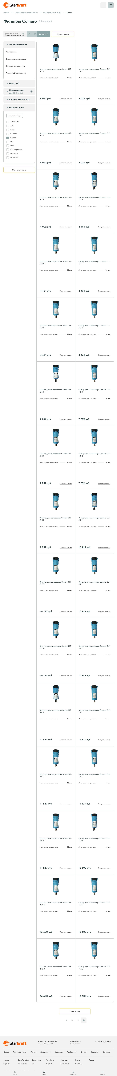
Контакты (106, 1052)
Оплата (83, 1052)
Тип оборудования (18, 44)
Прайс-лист (71, 1052)
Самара (6, 1060)
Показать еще (75, 1011)
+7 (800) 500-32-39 (103, 1041)
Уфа (33, 1064)
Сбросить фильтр (62, 34)
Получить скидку (66, 98)
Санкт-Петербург (23, 1060)
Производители (19, 1052)
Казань (77, 1060)
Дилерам (58, 1052)
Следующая (83, 1020)
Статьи (6, 1052)
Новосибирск (22, 1064)
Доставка (94, 1052)
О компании (45, 1052)
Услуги (33, 1052)
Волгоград (78, 1064)
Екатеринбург (36, 1060)
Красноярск (65, 1064)
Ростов (91, 1060)
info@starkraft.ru (75, 1041)
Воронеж (6, 1064)
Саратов (49, 1064)
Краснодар (64, 1060)
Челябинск (50, 1060)
